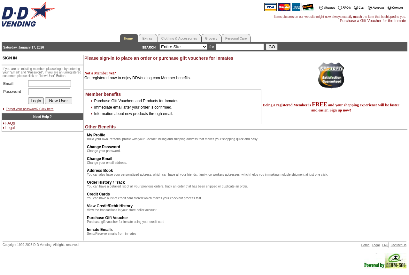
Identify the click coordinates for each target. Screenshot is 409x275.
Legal (10, 128)
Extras (147, 38)
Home (128, 38)
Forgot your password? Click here (30, 109)
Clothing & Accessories (179, 38)
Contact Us (398, 245)
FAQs (10, 123)
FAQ (385, 245)
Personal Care (236, 38)
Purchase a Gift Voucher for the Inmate (373, 21)
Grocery (211, 38)
